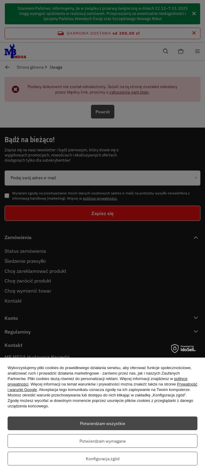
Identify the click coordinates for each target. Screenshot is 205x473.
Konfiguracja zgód (102, 458)
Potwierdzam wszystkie (102, 423)
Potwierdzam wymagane (102, 441)
